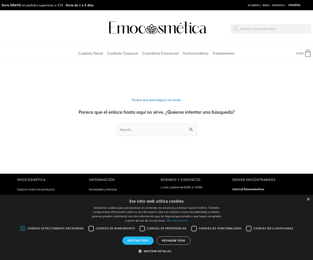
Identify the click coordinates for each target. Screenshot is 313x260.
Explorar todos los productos (36, 189)
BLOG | (266, 5)
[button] (156, 251)
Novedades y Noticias (103, 189)
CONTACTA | (278, 5)
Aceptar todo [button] (138, 240)
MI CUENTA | (254, 5)
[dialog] (156, 227)
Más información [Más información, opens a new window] (177, 220)
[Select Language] (300, 5)
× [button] (308, 199)
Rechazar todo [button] (173, 240)
